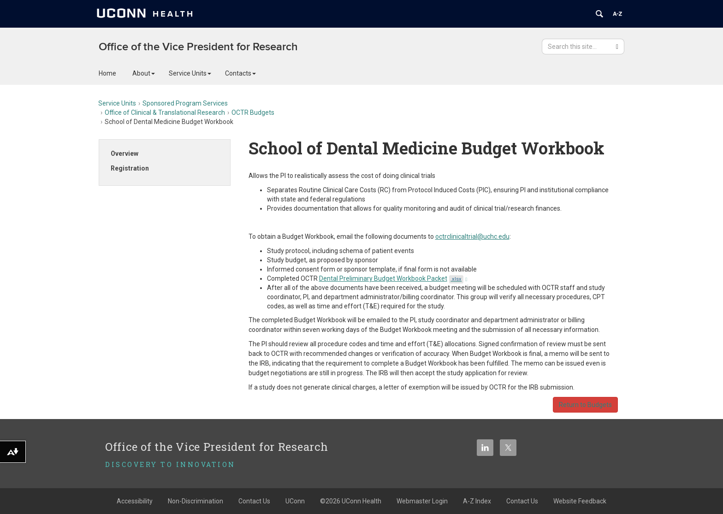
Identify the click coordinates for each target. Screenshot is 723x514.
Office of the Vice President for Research (198, 46)
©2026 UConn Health (350, 501)
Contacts (240, 73)
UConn (295, 501)
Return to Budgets (585, 404)
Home (107, 73)
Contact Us (254, 501)
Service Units (190, 73)
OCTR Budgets (252, 112)
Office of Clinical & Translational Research (165, 112)
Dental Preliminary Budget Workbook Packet (393, 278)
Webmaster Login (422, 501)
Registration (130, 168)
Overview (124, 153)
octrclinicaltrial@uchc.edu (472, 236)
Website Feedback (579, 501)
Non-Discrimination (195, 501)
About (143, 73)
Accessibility (135, 501)
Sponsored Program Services (185, 103)
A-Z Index (477, 501)
